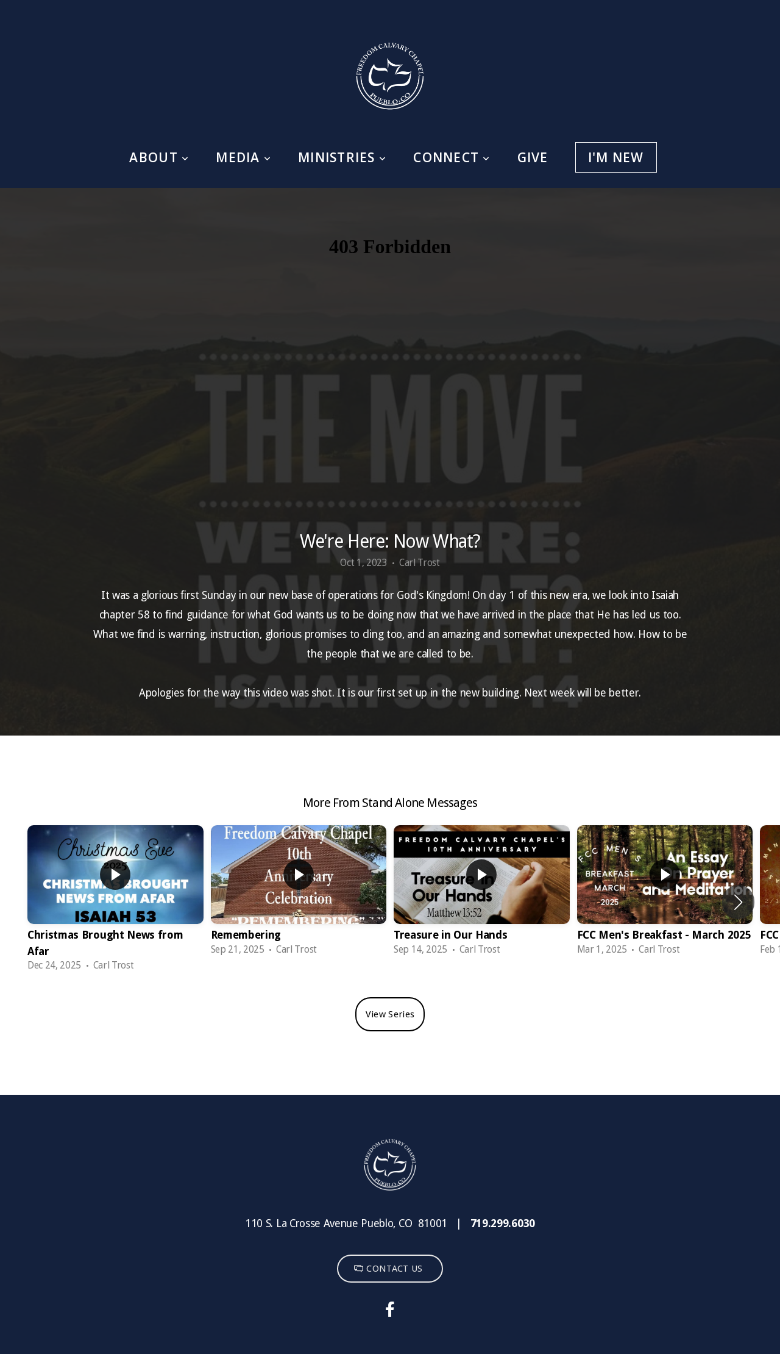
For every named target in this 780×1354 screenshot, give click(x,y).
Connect (451, 157)
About (159, 157)
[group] (115, 902)
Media (243, 157)
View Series (390, 1014)
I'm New (616, 157)
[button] (738, 902)
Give (532, 157)
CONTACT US (388, 1268)
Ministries (342, 157)
